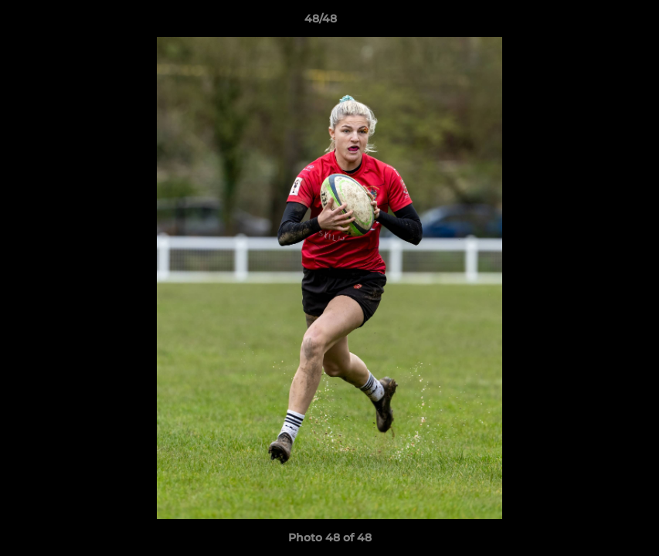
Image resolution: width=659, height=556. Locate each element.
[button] (594, 22)
